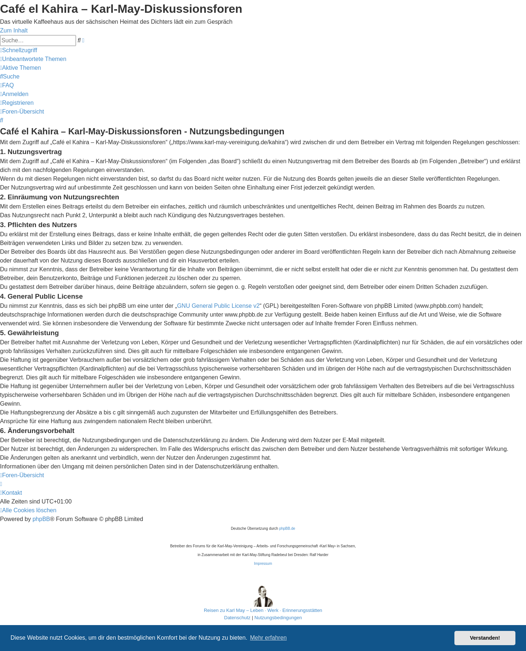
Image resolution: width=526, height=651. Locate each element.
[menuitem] (33, 59)
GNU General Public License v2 (218, 306)
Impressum (263, 564)
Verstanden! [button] (485, 638)
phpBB (41, 519)
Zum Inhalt (14, 30)
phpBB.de (287, 528)
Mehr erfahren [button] (268, 638)
